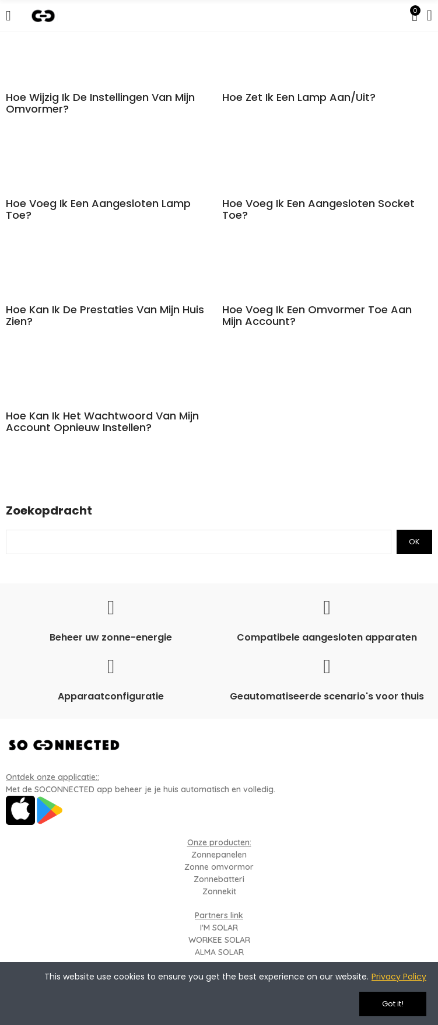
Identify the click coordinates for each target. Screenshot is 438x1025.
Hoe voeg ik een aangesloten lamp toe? (98, 209)
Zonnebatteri (219, 879)
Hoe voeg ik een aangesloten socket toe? (318, 209)
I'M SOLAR (219, 927)
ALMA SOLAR (219, 952)
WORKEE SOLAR (219, 940)
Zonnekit (219, 891)
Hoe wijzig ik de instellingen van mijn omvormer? (100, 103)
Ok (414, 541)
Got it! (393, 1003)
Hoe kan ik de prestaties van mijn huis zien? (105, 315)
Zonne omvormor (219, 867)
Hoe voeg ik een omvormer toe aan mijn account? (317, 315)
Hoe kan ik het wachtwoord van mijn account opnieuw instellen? (102, 421)
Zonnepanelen (219, 854)
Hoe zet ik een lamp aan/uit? (299, 97)
